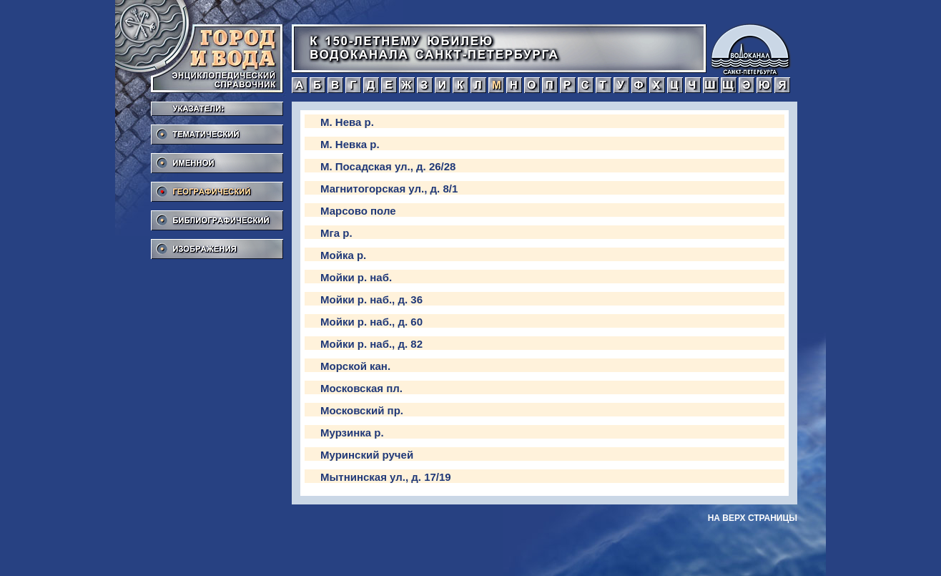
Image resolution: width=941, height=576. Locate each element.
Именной (217, 159)
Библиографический (217, 216)
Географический (217, 187)
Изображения (217, 244)
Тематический (217, 130)
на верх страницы (752, 518)
